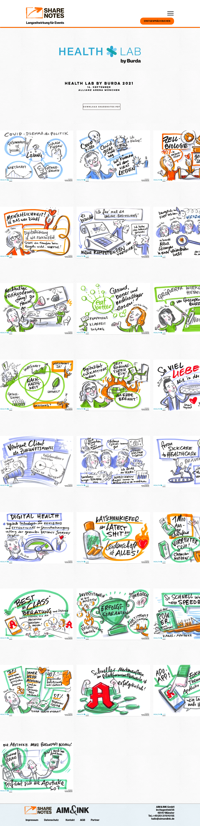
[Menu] (170, 13)
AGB (82, 820)
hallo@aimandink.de (162, 818)
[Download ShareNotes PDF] (101, 107)
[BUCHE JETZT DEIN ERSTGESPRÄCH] (157, 21)
